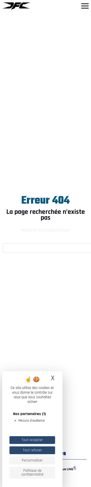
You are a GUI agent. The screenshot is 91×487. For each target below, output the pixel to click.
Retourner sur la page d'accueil (45, 230)
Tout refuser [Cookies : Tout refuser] (32, 450)
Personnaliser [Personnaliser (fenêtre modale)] (32, 460)
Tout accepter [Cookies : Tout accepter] (32, 439)
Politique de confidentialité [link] (32, 472)
